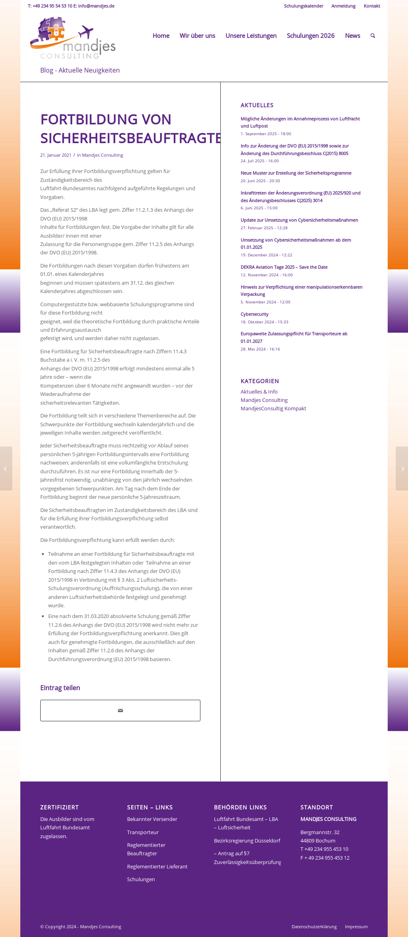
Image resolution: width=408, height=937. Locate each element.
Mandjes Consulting (102, 155)
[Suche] (373, 35)
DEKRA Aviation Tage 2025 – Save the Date (284, 267)
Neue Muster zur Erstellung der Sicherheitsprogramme (296, 173)
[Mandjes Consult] (72, 35)
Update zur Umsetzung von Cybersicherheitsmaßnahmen (299, 220)
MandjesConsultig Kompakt (273, 408)
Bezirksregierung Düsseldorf (247, 840)
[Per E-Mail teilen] (120, 710)
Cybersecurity (255, 314)
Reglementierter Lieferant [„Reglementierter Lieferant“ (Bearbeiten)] (157, 866)
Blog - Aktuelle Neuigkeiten (80, 70)
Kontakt (372, 6)
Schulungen (141, 879)
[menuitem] (304, 6)
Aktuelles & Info (259, 391)
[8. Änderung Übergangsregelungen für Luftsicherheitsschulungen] (6, 468)
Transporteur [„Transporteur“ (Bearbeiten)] (143, 832)
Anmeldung (343, 6)
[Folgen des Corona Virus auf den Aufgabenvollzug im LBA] (402, 468)
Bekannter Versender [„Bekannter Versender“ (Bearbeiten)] (152, 819)
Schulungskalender (303, 6)
